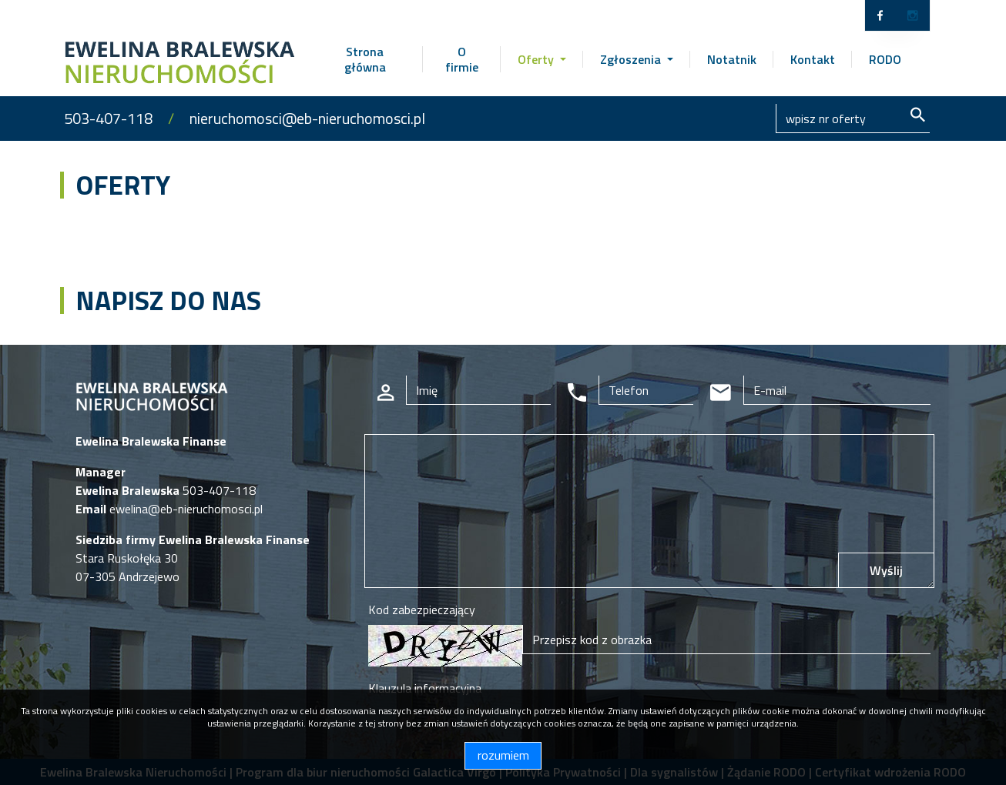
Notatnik (731, 59)
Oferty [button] (537, 59)
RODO (885, 59)
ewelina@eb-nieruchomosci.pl (184, 508)
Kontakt (812, 59)
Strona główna (365, 59)
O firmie (461, 59)
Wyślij (886, 570)
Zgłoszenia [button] (632, 59)
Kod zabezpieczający (421, 609)
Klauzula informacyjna (424, 688)
